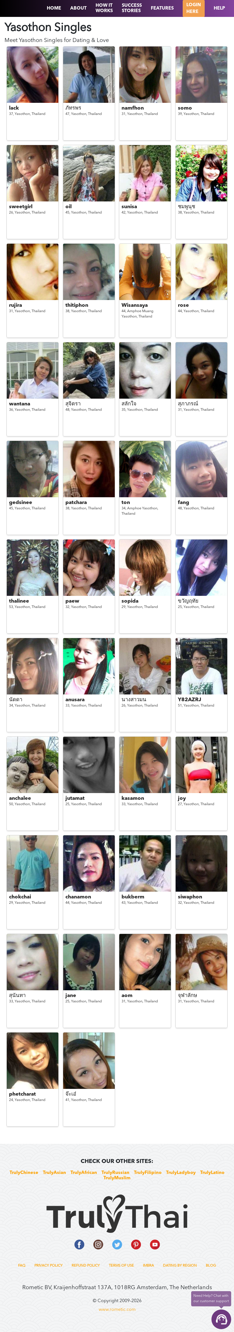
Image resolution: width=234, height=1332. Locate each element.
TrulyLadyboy (181, 1173)
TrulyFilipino (148, 1173)
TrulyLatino (212, 1173)
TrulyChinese (24, 1173)
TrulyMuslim (117, 1178)
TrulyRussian (115, 1173)
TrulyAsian (54, 1173)
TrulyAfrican (83, 1173)
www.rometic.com (117, 1309)
